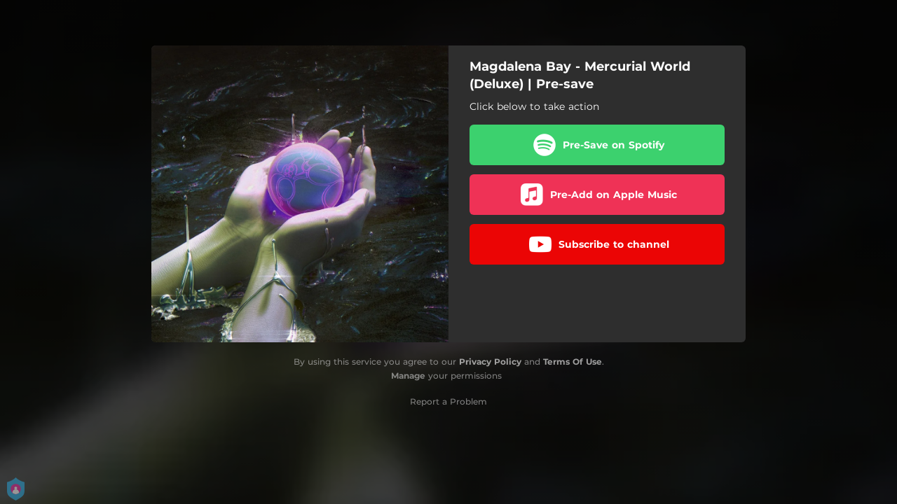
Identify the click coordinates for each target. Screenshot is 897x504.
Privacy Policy (490, 361)
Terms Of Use (572, 361)
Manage (408, 375)
